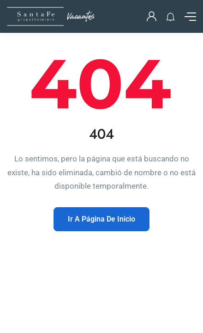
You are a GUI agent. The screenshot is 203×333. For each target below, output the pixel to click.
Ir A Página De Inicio (101, 219)
